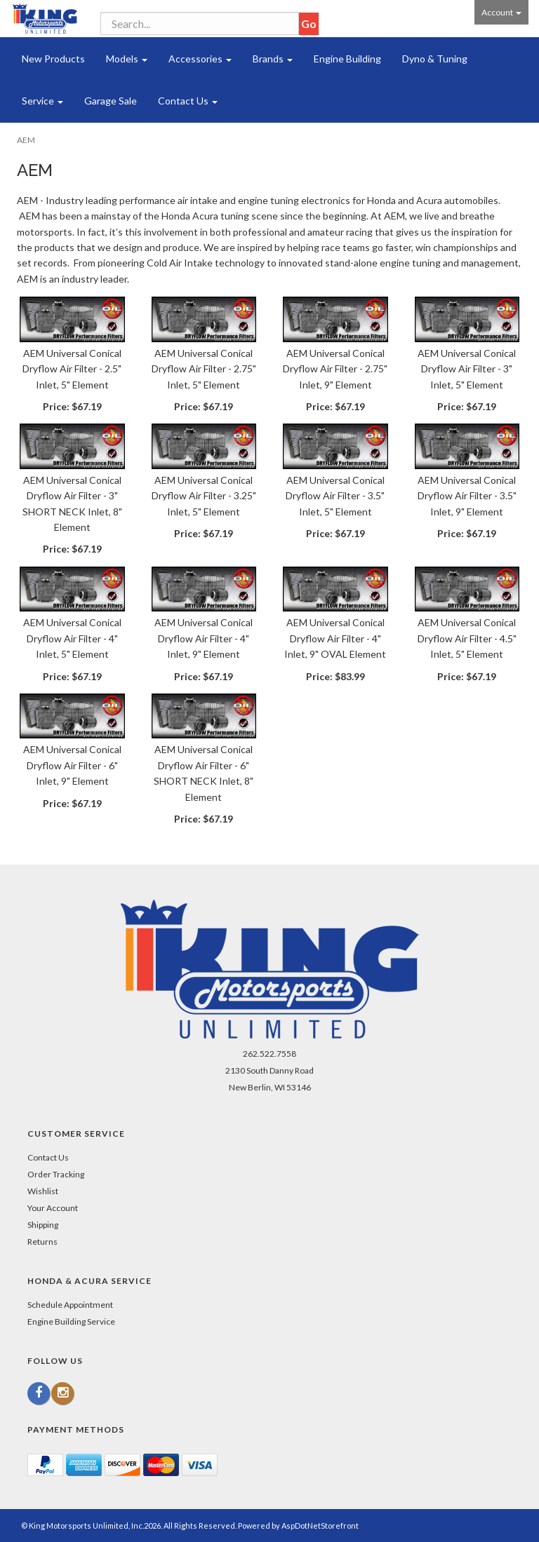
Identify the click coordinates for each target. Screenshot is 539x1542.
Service (42, 101)
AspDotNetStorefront (320, 1525)
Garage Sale (110, 101)
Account (501, 12)
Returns (42, 1241)
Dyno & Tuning (434, 59)
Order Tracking (55, 1174)
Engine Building (347, 59)
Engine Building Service (71, 1321)
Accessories (200, 59)
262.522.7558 (269, 1053)
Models (126, 59)
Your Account (52, 1208)
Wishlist (42, 1191)
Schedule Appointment (70, 1304)
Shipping (42, 1224)
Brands (273, 59)
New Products (53, 59)
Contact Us (188, 101)
